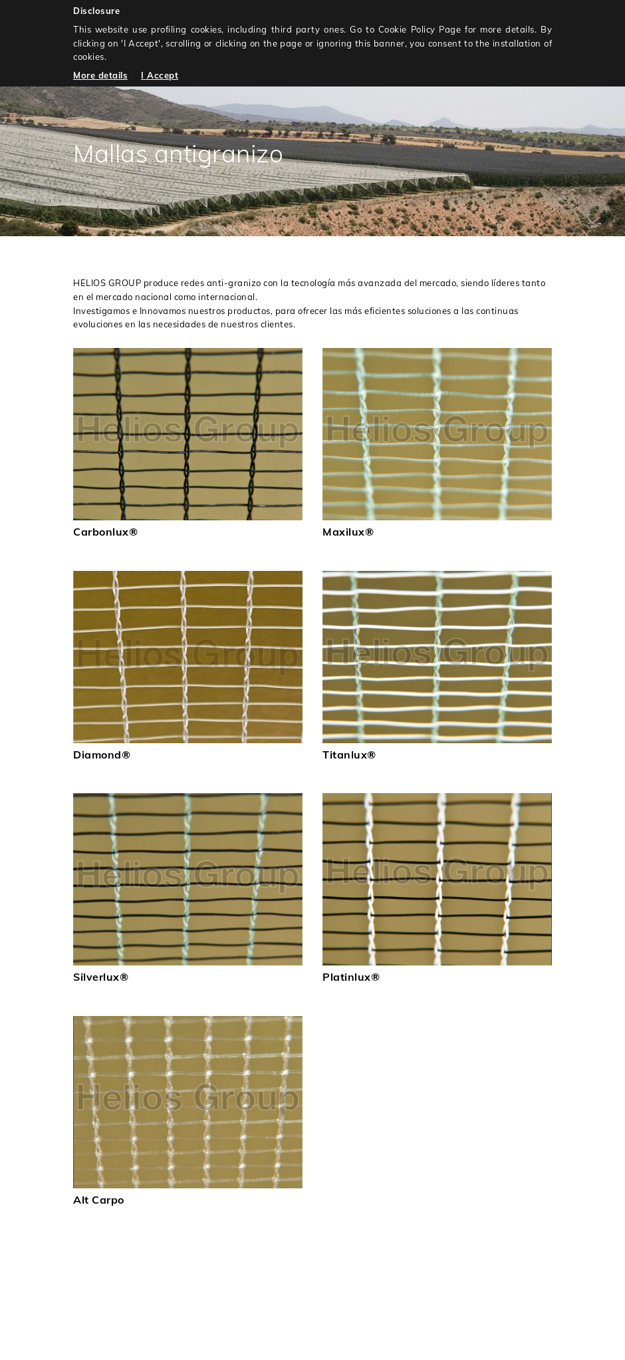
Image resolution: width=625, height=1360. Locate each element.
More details (100, 75)
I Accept (159, 75)
